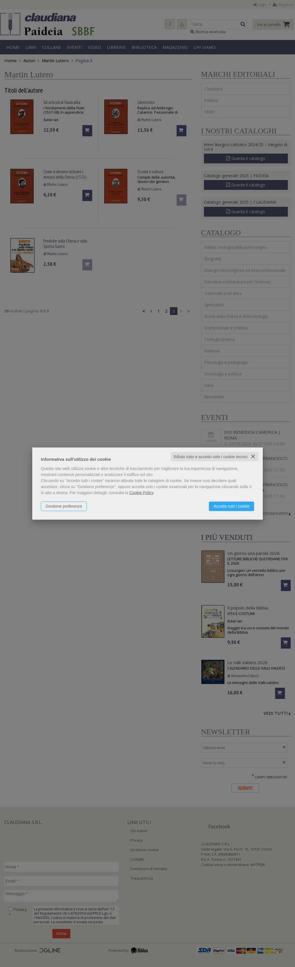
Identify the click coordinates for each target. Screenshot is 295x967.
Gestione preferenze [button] (64, 506)
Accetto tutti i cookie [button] (231, 506)
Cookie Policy (141, 492)
